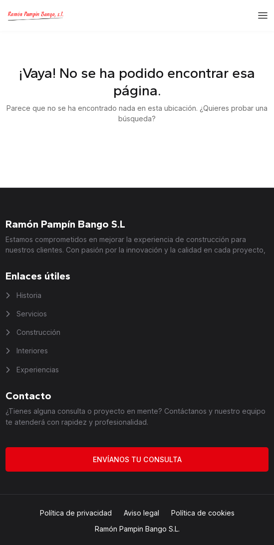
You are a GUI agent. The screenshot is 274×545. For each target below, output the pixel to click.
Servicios (30, 313)
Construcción (37, 332)
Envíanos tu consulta (137, 459)
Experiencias (36, 369)
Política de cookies (203, 513)
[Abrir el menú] (263, 15)
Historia (27, 295)
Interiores (31, 350)
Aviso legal (141, 513)
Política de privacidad (76, 513)
